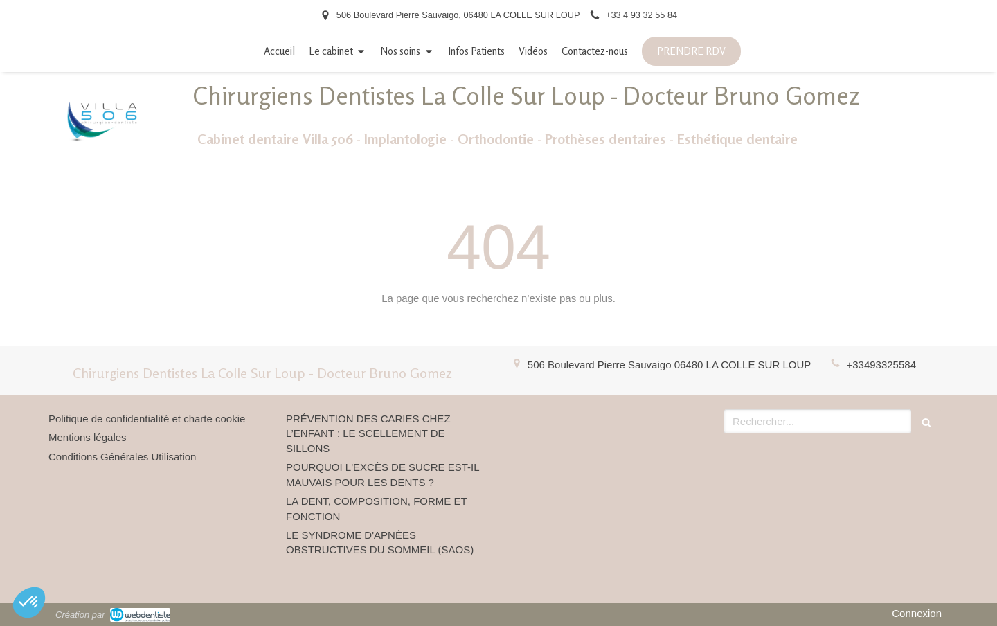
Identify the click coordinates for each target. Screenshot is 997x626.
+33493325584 (881, 364)
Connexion (917, 613)
